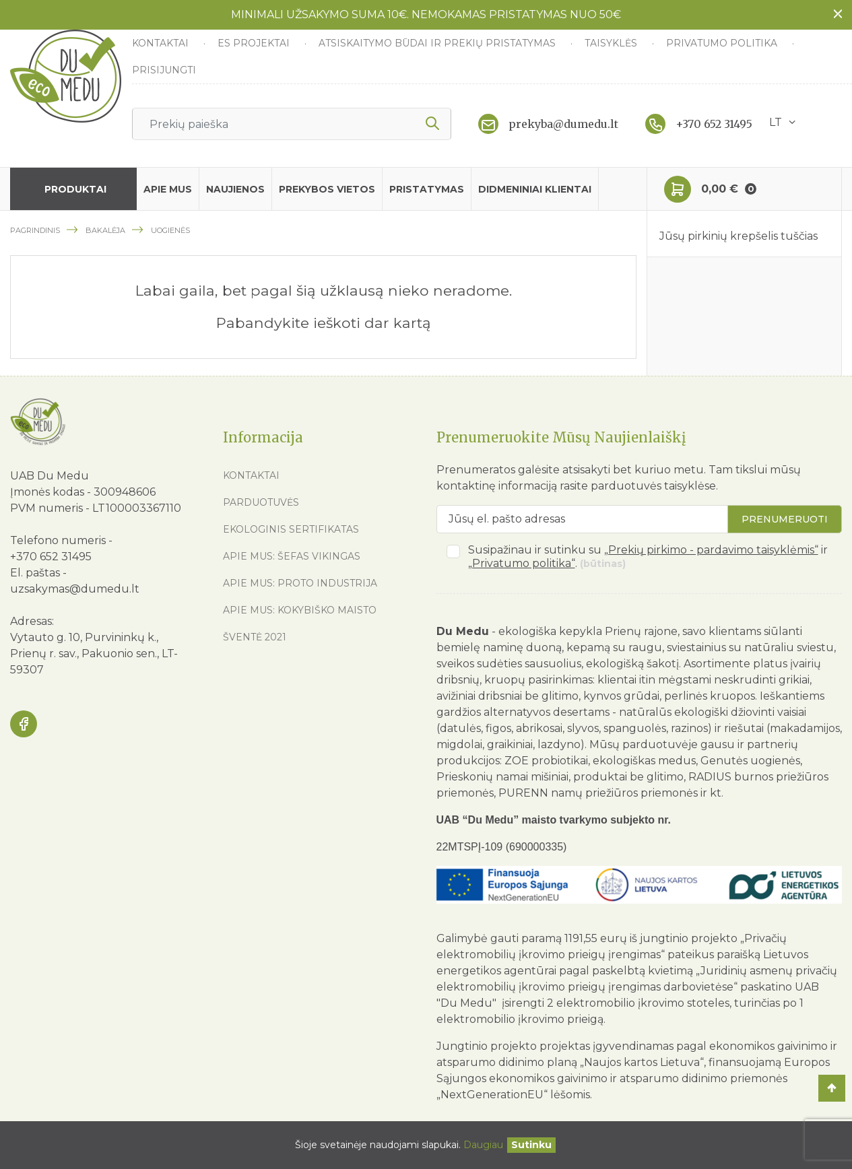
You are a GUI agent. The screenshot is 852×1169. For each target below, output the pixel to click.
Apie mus (167, 189)
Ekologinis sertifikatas (291, 529)
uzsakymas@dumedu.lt (74, 588)
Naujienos (235, 189)
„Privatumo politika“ (521, 563)
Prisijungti (164, 70)
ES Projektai (255, 43)
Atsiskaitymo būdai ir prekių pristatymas (438, 43)
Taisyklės (612, 43)
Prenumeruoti (785, 519)
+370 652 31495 (714, 124)
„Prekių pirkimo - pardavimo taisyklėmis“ (711, 549)
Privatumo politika (723, 43)
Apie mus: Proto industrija (300, 583)
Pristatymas (426, 189)
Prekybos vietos (327, 189)
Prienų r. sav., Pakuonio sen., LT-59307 (94, 661)
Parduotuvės (261, 502)
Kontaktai (161, 43)
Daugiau (483, 1145)
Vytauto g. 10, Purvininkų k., (84, 637)
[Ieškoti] (291, 124)
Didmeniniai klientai (534, 189)
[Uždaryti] (531, 1145)
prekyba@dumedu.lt (563, 124)
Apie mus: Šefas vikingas (291, 556)
